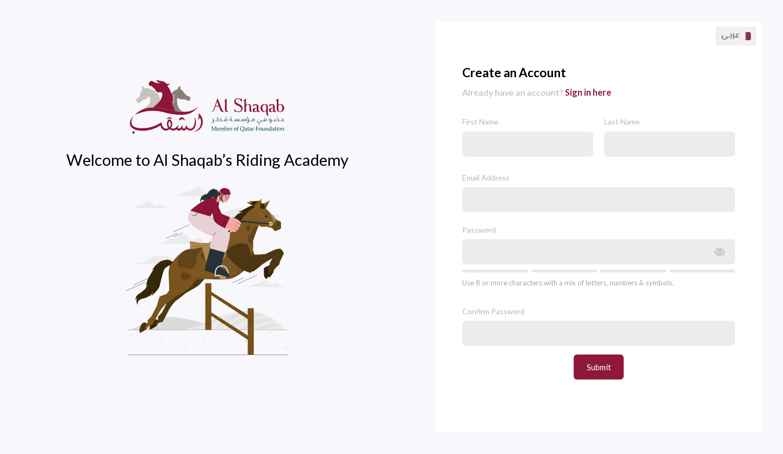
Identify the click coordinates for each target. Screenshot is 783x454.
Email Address (485, 177)
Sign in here (588, 92)
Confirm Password (493, 311)
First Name (480, 121)
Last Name (621, 121)
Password (479, 229)
